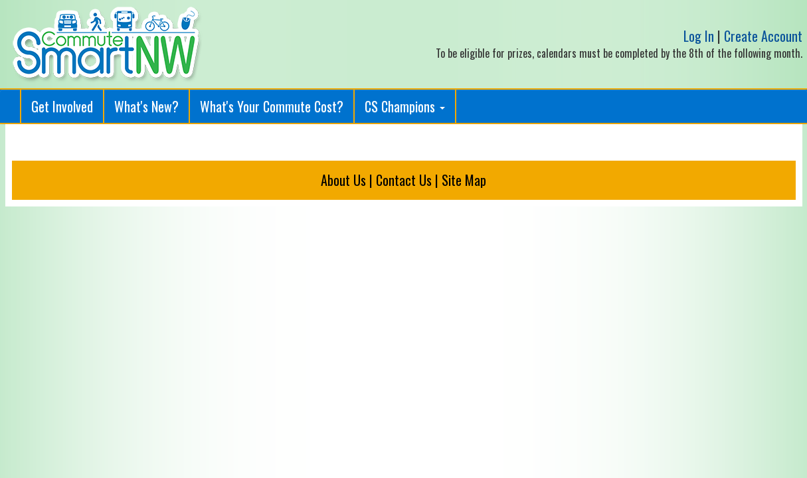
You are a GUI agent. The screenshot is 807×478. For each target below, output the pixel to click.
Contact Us (404, 180)
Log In (698, 36)
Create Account (763, 36)
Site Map (464, 180)
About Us (343, 180)
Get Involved (62, 106)
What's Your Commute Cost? (271, 106)
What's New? (146, 106)
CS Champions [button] (405, 106)
